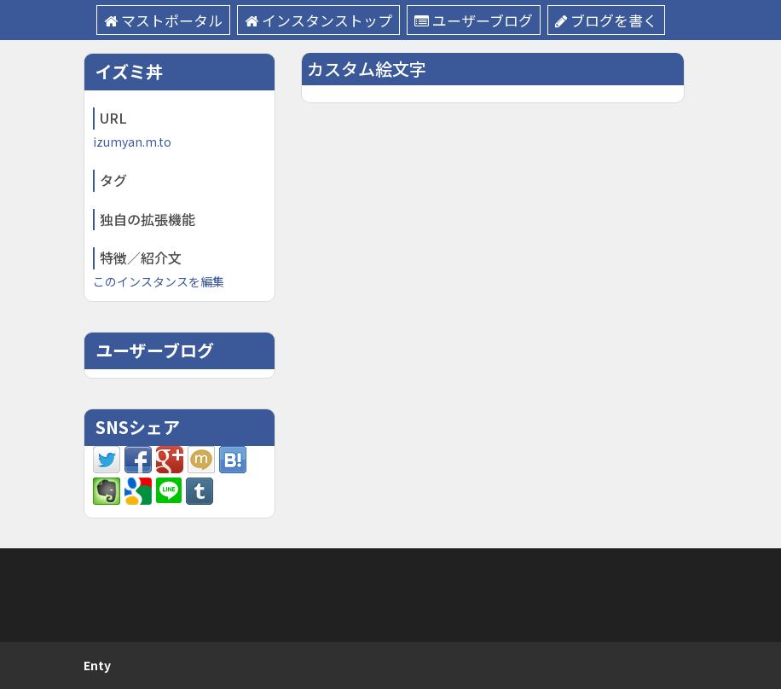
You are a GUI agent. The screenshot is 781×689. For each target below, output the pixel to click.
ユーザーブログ (473, 20)
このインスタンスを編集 (158, 281)
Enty (97, 665)
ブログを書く (606, 20)
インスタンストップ (318, 20)
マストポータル (163, 20)
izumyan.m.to (132, 141)
